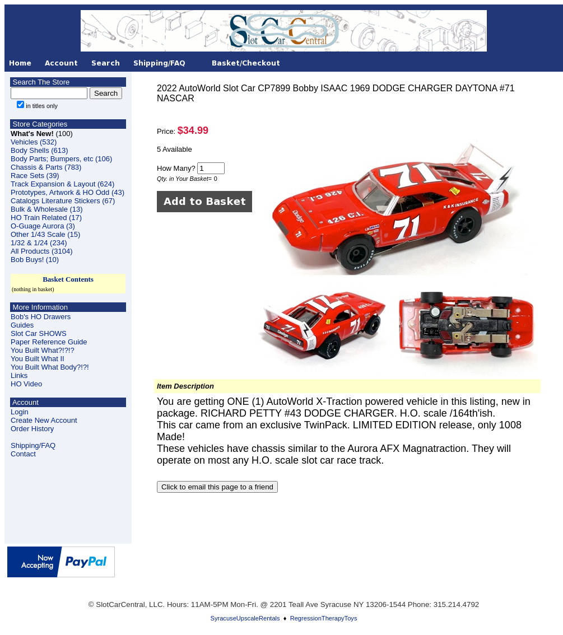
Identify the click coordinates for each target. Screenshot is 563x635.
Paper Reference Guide (49, 342)
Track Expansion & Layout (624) (62, 184)
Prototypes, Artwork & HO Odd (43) (67, 192)
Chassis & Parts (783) (46, 167)
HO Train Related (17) (46, 217)
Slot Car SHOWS (39, 333)
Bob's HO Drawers (41, 316)
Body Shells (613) (39, 150)
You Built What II (37, 358)
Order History (32, 428)
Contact (23, 454)
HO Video (26, 384)
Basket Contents (68, 279)
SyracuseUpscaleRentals (245, 618)
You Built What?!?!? (43, 350)
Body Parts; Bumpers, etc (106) (61, 159)
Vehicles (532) (34, 142)
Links (19, 375)
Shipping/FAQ (33, 445)
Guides (22, 325)
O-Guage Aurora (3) (43, 226)
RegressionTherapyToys (323, 618)
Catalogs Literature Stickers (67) (63, 201)
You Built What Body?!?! (50, 367)
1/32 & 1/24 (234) (39, 243)
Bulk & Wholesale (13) (47, 209)
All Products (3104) (42, 251)
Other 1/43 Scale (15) (45, 234)
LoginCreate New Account (44, 416)
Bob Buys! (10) (35, 259)
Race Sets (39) (35, 175)
